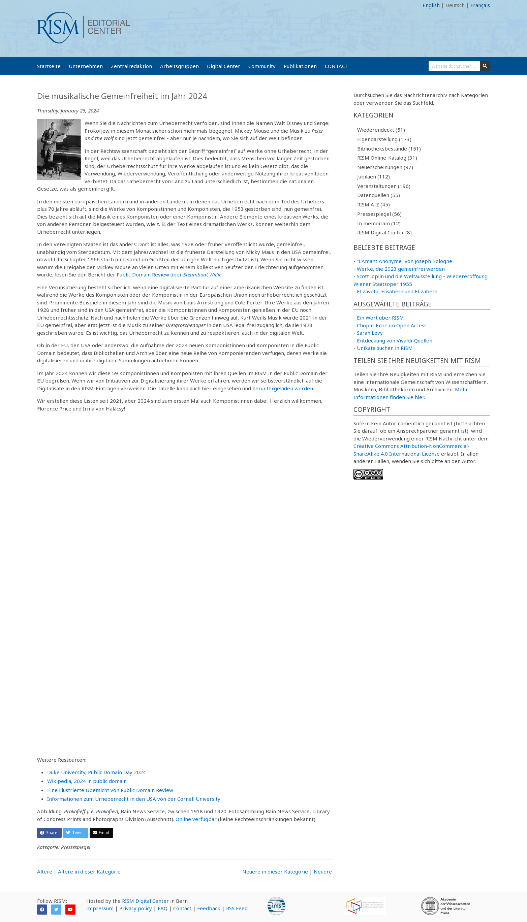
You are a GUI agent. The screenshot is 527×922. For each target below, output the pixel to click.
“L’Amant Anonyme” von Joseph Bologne (404, 261)
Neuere (323, 871)
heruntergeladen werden (282, 388)
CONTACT (336, 66)
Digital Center (223, 66)
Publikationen (300, 66)
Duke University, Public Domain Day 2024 (96, 772)
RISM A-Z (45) (373, 204)
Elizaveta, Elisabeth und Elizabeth (397, 291)
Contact (182, 908)
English (431, 5)
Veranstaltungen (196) (383, 186)
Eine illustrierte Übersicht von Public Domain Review (110, 790)
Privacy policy (135, 908)
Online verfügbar (196, 819)
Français (480, 5)
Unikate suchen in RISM (385, 347)
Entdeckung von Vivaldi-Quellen (394, 340)
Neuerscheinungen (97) (385, 167)
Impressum (100, 908)
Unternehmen (86, 66)
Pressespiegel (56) (379, 213)
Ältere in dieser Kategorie (89, 871)
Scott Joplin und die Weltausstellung (399, 276)
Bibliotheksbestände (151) (389, 148)
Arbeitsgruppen (179, 66)
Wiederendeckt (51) (381, 129)
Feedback (208, 908)
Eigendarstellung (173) (384, 139)
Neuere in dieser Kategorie (275, 871)
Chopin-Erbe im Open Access (392, 325)
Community (262, 66)
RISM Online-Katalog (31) (387, 157)
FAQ (162, 908)
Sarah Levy (370, 332)
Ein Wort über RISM (380, 317)
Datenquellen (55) (378, 195)
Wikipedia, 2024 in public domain (87, 781)
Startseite (49, 66)
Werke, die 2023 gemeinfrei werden (401, 268)
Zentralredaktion (131, 66)
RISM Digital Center (145, 900)
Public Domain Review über (169, 274)
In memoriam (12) (379, 223)
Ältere (44, 871)
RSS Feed (237, 908)
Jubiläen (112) (373, 176)
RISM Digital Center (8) (384, 232)
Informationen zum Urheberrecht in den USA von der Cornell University (133, 798)
